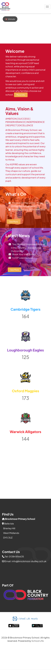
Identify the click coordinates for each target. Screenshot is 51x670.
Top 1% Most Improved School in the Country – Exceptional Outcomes (28, 247)
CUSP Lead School (22, 257)
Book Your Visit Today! (24, 254)
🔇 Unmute (10, 19)
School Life (38, 640)
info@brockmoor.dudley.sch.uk (29, 561)
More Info (20, 95)
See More (13, 221)
